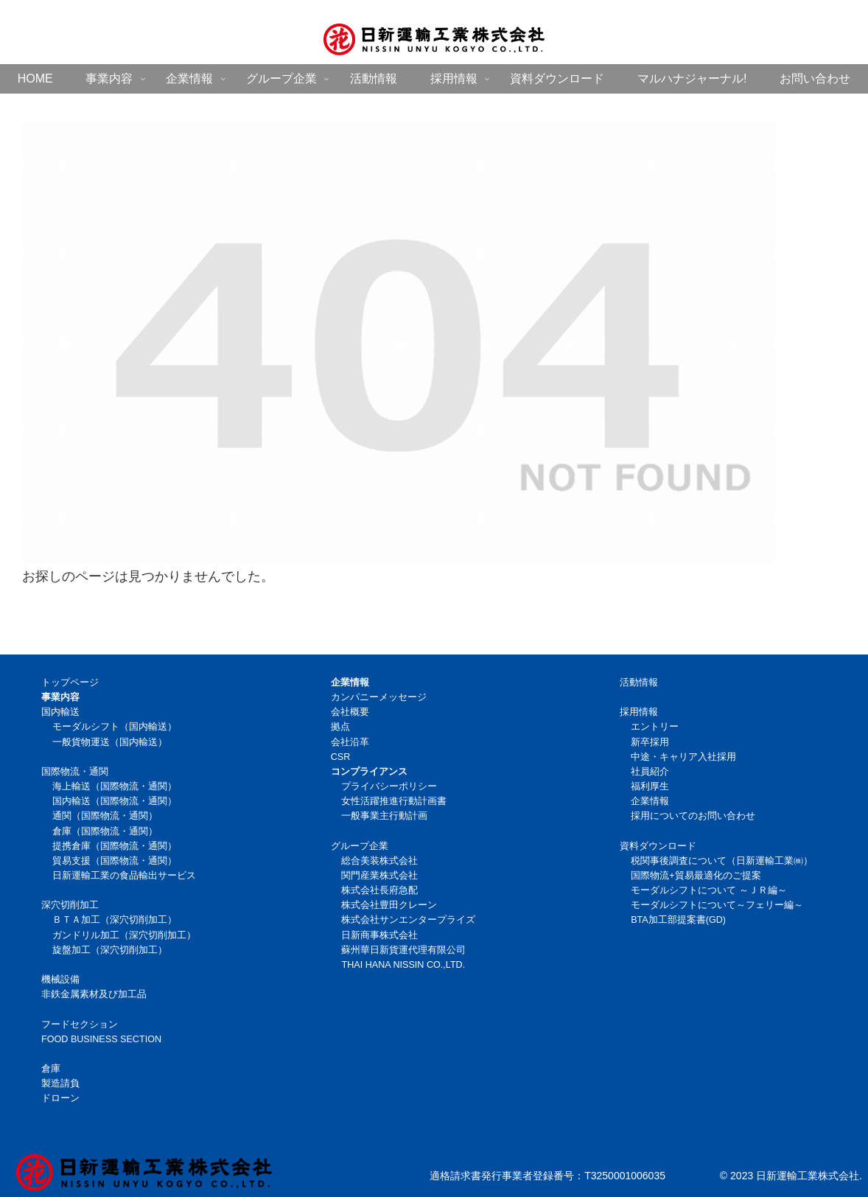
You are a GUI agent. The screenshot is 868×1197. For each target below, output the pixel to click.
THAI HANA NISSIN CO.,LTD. (403, 965)
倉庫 (50, 1069)
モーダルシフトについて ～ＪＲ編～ (709, 890)
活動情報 (639, 682)
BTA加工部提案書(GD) (678, 920)
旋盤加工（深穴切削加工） (109, 950)
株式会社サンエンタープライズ (408, 920)
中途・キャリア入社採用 (683, 757)
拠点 (340, 727)
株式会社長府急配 (379, 890)
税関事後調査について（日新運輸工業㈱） (722, 861)
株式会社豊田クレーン (389, 905)
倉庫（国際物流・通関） (105, 831)
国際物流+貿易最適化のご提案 (695, 875)
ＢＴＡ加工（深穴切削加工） (114, 920)
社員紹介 (650, 772)
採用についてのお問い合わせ (693, 816)
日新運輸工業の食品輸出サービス (124, 875)
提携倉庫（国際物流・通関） (114, 846)
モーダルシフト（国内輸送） (114, 727)
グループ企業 (359, 846)
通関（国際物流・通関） (105, 816)
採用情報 (639, 712)
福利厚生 (650, 786)
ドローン (60, 1098)
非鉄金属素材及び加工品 (94, 994)
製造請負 (60, 1083)
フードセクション (79, 1024)
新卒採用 (650, 742)
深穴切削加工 (70, 905)
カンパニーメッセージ (379, 697)
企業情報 (650, 801)
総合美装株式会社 (379, 861)
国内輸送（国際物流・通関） (114, 801)
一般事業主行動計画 (384, 816)
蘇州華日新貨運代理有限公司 (403, 950)
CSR (341, 757)
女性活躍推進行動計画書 (394, 801)
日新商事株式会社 (379, 935)
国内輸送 (60, 712)
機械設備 (60, 979)
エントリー (655, 727)
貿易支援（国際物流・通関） (114, 861)
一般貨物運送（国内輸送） (109, 742)
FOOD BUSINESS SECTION (101, 1039)
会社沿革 (350, 742)
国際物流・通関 (74, 772)
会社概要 (350, 712)
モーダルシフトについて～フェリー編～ (717, 905)
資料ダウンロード (658, 846)
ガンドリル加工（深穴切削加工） (124, 935)
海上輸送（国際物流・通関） (114, 786)
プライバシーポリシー (389, 786)
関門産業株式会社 (379, 875)
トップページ (70, 682)
